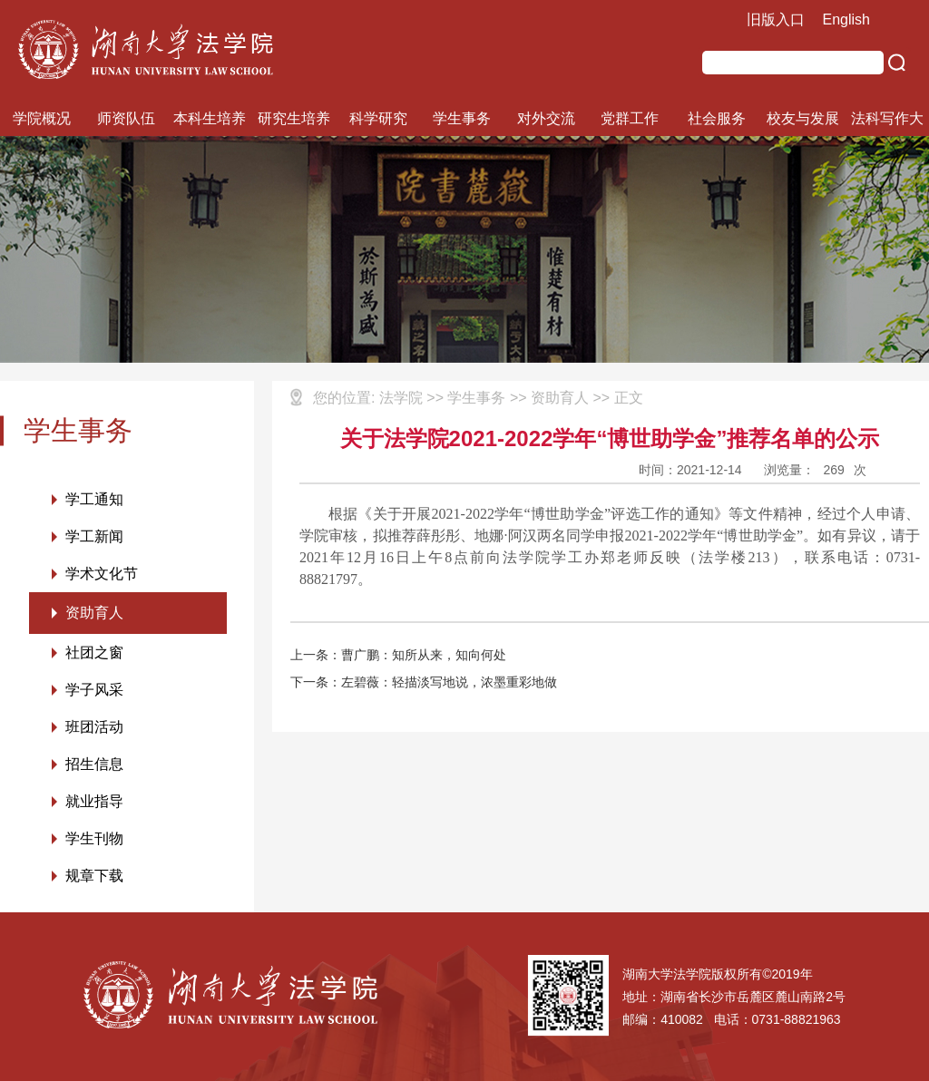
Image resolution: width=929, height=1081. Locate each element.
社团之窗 (94, 652)
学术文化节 (101, 573)
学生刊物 (94, 838)
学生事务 (462, 118)
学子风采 (94, 689)
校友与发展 (803, 118)
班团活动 (94, 727)
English (846, 19)
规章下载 (94, 875)
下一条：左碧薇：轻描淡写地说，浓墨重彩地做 (423, 682)
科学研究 (378, 118)
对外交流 (546, 118)
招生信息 (94, 764)
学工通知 (94, 499)
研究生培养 (294, 118)
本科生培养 (209, 118)
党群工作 (630, 118)
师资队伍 (126, 118)
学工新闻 (94, 536)
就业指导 (94, 801)
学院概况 (42, 118)
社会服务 (717, 118)
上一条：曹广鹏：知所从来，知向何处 (398, 655)
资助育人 (94, 612)
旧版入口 (776, 19)
